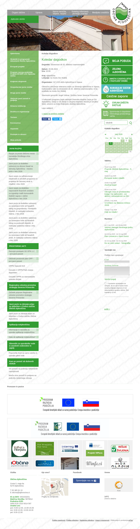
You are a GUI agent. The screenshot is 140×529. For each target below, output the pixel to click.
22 (123, 149)
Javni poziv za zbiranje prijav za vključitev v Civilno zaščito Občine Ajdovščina (22, 316)
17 (130, 146)
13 (115, 146)
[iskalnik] (116, 123)
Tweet (55, 119)
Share (45, 119)
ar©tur (130, 520)
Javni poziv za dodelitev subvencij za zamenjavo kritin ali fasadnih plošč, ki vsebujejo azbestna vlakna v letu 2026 (23, 236)
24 (130, 149)
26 (111, 151)
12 (111, 146)
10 (130, 143)
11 (107, 146)
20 (115, 149)
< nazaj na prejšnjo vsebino (53, 114)
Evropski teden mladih (114, 178)
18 (107, 149)
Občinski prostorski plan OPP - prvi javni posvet (21, 260)
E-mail (107, 259)
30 (126, 151)
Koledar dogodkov (50, 54)
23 (126, 149)
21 (119, 149)
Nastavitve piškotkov (87, 520)
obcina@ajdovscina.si (21, 492)
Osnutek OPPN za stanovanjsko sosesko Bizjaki (22, 278)
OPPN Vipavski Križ (17, 266)
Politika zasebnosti (58, 520)
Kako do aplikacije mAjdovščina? (22, 337)
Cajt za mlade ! (111, 212)
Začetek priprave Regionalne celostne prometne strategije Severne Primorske (20, 295)
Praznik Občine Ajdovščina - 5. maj (118, 170)
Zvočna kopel (111, 185)
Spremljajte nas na (86, 480)
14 (119, 146)
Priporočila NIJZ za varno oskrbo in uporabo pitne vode (23, 354)
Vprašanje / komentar (111, 265)
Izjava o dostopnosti (102, 520)
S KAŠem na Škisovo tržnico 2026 (117, 204)
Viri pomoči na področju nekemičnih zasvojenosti (23, 370)
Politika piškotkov (72, 520)
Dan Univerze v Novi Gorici (117, 236)
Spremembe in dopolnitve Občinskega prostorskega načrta (120, 114)
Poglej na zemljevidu (50, 497)
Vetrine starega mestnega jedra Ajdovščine (119, 228)
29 (123, 151)
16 (126, 146)
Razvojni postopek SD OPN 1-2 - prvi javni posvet (21, 252)
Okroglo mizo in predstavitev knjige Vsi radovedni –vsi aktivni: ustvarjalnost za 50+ (117, 194)
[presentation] (117, 301)
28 (119, 151)
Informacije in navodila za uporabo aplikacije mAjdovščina (21, 331)
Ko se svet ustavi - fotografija (117, 243)
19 (111, 149)
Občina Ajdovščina (120, 14)
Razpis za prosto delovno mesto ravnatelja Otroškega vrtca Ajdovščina (22, 156)
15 (123, 146)
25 (107, 151)
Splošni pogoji (110, 279)
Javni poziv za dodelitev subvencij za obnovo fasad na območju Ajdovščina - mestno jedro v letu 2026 (21, 167)
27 (115, 151)
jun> (132, 134)
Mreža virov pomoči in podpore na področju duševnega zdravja (22, 376)
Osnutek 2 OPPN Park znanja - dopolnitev (21, 271)
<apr (105, 134)
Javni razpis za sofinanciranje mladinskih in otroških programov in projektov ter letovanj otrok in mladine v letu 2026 (23, 180)
